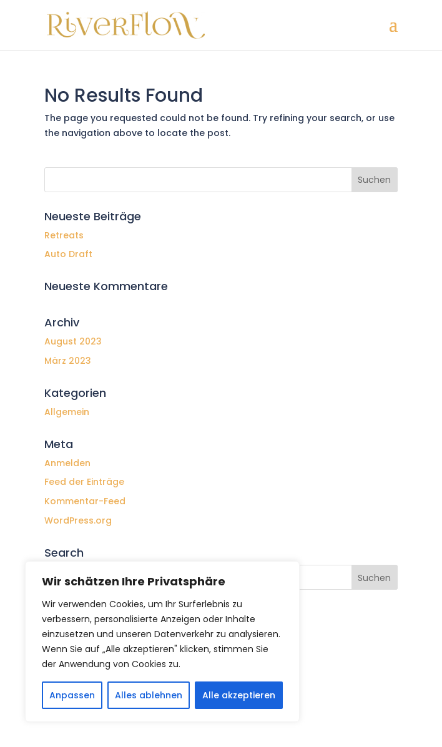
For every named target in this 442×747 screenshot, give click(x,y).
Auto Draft (68, 254)
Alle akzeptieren (238, 695)
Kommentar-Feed (84, 501)
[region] (162, 641)
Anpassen (72, 695)
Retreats (64, 235)
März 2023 (67, 360)
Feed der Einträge (84, 482)
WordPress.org (78, 520)
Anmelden (67, 463)
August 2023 (73, 341)
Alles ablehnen (148, 695)
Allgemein (66, 412)
